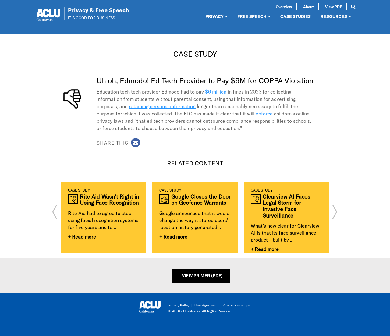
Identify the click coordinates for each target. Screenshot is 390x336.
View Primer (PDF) (202, 275)
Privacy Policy (178, 305)
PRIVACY (216, 16)
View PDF (333, 7)
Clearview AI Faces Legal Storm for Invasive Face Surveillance (286, 206)
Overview (284, 7)
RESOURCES (336, 16)
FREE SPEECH (254, 16)
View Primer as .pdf (237, 305)
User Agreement (206, 305)
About (308, 7)
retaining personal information (162, 106)
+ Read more (82, 236)
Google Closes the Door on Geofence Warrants (200, 199)
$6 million (215, 91)
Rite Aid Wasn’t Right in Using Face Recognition (109, 199)
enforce (264, 113)
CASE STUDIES (295, 16)
